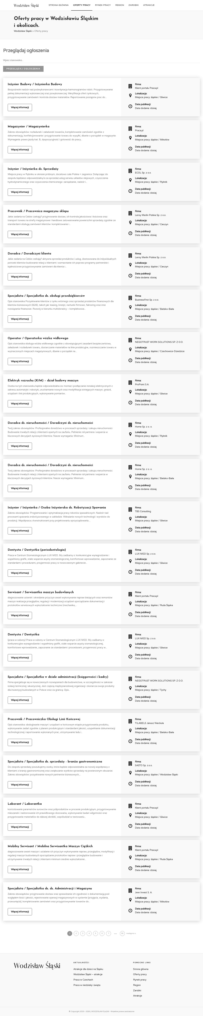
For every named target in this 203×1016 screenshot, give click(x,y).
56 (122, 933)
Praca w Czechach (83, 979)
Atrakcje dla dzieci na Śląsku (88, 969)
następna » (131, 933)
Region (119, 5)
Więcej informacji (20, 107)
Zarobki (134, 5)
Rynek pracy (103, 5)
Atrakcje (148, 5)
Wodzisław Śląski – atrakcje (88, 974)
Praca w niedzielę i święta (86, 985)
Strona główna (58, 5)
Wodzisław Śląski (23, 31)
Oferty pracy (81, 5)
